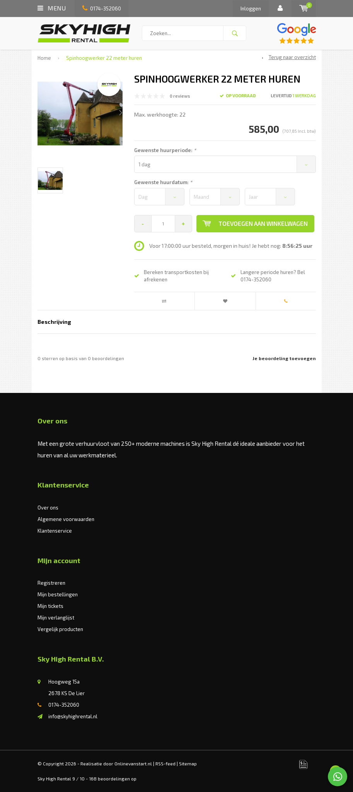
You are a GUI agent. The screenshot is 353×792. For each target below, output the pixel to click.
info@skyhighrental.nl (72, 716)
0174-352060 (101, 8)
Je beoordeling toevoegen (284, 358)
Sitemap (188, 763)
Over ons (48, 507)
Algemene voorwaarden (66, 519)
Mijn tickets (50, 606)
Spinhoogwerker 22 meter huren (104, 58)
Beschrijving (54, 321)
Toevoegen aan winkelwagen (255, 223)
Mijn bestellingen (58, 594)
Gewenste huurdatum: (163, 182)
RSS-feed (165, 763)
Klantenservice (55, 531)
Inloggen (250, 8)
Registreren (51, 583)
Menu (52, 8)
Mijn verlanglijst (56, 617)
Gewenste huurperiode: (165, 150)
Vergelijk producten (60, 629)
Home (44, 58)
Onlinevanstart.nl (133, 763)
